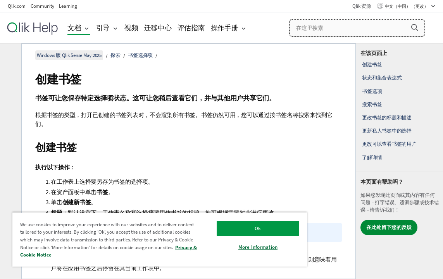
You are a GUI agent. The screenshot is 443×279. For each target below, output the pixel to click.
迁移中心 (158, 27)
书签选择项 (140, 55)
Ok (226, 228)
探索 (115, 55)
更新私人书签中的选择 (387, 130)
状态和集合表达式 (382, 77)
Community (42, 6)
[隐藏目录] (10, 55)
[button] (415, 27)
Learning (68, 6)
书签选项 (372, 91)
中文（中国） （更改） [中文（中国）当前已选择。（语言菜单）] (407, 6)
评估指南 (191, 27)
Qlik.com (17, 6)
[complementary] (399, 161)
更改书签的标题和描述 (387, 117)
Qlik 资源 (361, 6)
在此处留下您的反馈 (389, 227)
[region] (140, 239)
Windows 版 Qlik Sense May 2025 (69, 55)
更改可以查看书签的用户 (389, 144)
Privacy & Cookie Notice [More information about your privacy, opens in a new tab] (131, 254)
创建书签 (372, 64)
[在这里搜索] (357, 28)
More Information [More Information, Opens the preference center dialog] (226, 247)
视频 (131, 27)
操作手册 (224, 27)
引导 (103, 27)
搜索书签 (372, 104)
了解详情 (372, 157)
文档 (74, 27)
